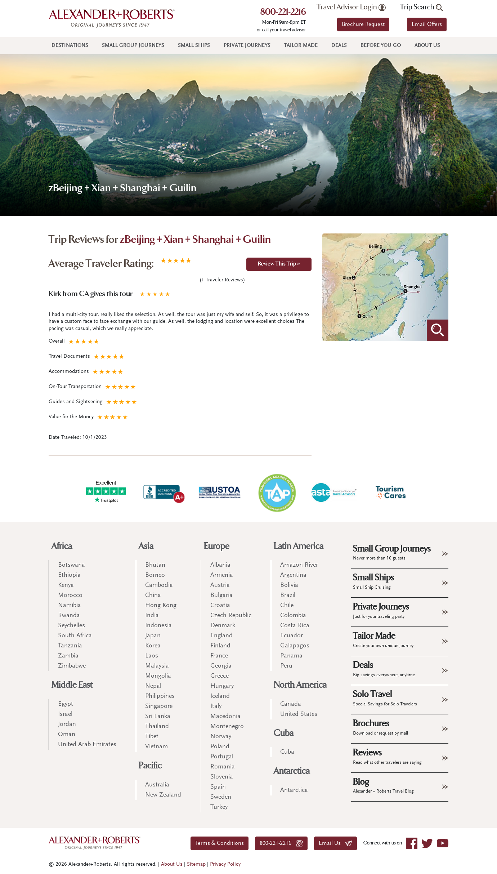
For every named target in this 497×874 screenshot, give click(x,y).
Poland (219, 747)
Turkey (219, 807)
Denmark (222, 626)
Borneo (155, 575)
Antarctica (292, 771)
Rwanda (69, 615)
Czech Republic (230, 615)
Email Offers (427, 24)
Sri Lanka (157, 716)
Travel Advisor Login (351, 7)
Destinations (70, 45)
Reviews (387, 756)
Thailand (157, 726)
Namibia (69, 605)
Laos (151, 656)
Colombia (293, 615)
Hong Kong (160, 605)
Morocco (70, 595)
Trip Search (421, 7)
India (152, 615)
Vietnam (156, 747)
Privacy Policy (225, 864)
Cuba (284, 733)
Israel (65, 714)
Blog (383, 785)
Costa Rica (294, 626)
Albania (220, 565)
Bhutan (155, 565)
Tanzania (70, 646)
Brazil (287, 595)
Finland (220, 646)
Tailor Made (301, 45)
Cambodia (159, 585)
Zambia (68, 656)
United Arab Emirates (87, 744)
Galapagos (294, 646)
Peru (286, 666)
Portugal (221, 757)
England (221, 636)
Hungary (222, 686)
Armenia (221, 575)
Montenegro (227, 726)
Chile (287, 605)
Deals (339, 45)
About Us (427, 45)
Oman (66, 734)
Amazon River (299, 565)
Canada (290, 704)
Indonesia (158, 626)
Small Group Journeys (133, 45)
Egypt (65, 704)
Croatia (220, 605)
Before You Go (381, 45)
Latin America (298, 546)
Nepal (153, 686)
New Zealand (163, 795)
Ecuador (291, 636)
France (219, 656)
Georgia (221, 666)
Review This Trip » (279, 264)
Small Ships (194, 45)
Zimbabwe (72, 666)
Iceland (220, 696)
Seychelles (71, 626)
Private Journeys (247, 45)
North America (300, 685)
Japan (153, 636)
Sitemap (196, 864)
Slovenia (221, 777)
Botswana (71, 565)
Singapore (159, 706)
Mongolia (158, 676)
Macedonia (225, 716)
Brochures (380, 727)
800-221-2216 (283, 12)
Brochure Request (363, 24)
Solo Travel (385, 697)
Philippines (160, 696)
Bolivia (289, 585)
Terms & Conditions (219, 843)
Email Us (335, 843)
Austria (220, 585)
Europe (216, 546)
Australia (157, 785)
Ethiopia (69, 575)
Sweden (220, 797)
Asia (146, 546)
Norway (220, 736)
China (153, 595)
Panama (291, 656)
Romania (222, 767)
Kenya (66, 585)
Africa (62, 546)
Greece (219, 676)
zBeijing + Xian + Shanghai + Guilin (195, 240)
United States (298, 714)
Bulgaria (221, 595)
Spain (218, 787)
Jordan (67, 724)
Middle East (72, 685)
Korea (153, 646)
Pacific (150, 766)
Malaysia (157, 666)
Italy (215, 706)
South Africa (75, 636)
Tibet (151, 736)
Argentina (293, 575)
